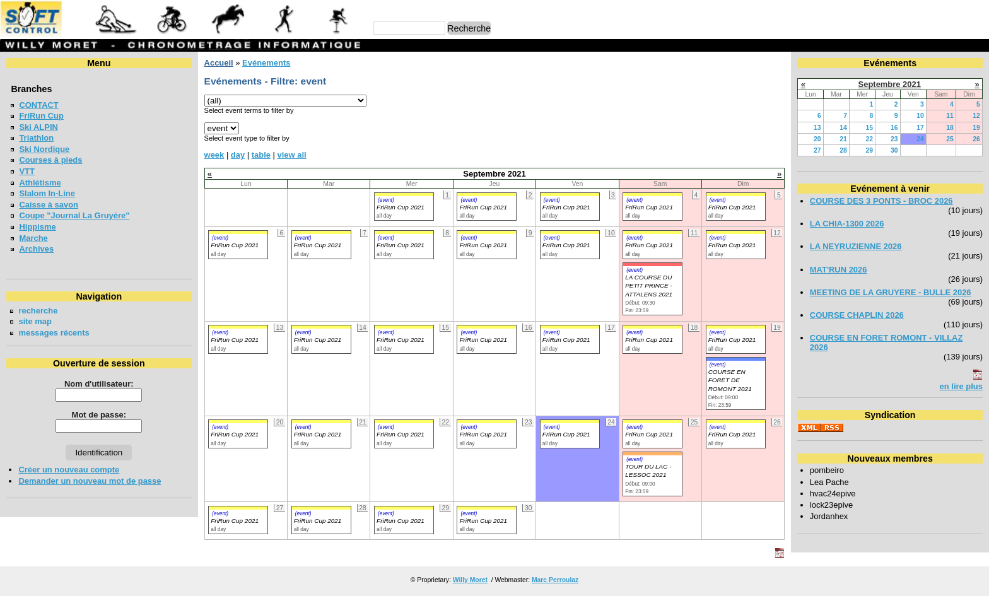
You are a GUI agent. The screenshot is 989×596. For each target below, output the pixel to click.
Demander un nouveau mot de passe (89, 481)
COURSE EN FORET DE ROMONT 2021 (730, 380)
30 (894, 150)
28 (843, 150)
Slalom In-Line (47, 193)
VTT (26, 171)
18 (950, 127)
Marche (33, 238)
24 (920, 139)
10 (920, 115)
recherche (37, 310)
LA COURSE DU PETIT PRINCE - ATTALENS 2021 (648, 286)
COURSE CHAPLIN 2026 (857, 315)
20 (817, 139)
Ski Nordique (44, 149)
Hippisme (37, 226)
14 (843, 127)
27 (817, 150)
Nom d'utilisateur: (99, 384)
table (261, 155)
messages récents (53, 332)
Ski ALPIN (38, 127)
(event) (386, 200)
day (238, 155)
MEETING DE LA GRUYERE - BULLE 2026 (890, 292)
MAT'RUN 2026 (838, 269)
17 (920, 127)
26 (976, 139)
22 (870, 139)
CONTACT (38, 105)
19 (976, 127)
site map (35, 321)
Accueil (218, 62)
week (214, 155)
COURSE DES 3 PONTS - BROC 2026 (881, 201)
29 (870, 150)
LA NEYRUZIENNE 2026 (856, 246)
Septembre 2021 (889, 84)
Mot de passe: (99, 414)
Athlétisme (40, 182)
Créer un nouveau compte (68, 469)
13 (817, 127)
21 (843, 139)
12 (976, 115)
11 (950, 115)
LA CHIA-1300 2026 (847, 223)
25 (950, 139)
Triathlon (36, 138)
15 (870, 127)
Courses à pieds (50, 160)
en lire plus (961, 386)
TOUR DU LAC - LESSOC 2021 (648, 470)
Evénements (266, 62)
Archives (36, 249)
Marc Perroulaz (555, 579)
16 (894, 127)
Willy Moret (470, 579)
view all (292, 155)
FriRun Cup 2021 (400, 207)
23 (894, 139)
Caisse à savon (48, 204)
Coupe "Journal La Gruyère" (74, 215)
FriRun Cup (41, 115)
